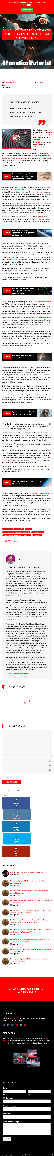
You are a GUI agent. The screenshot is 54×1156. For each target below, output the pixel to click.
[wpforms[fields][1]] (27, 1077)
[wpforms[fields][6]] (27, 1085)
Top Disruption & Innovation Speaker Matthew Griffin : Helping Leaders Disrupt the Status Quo (30, 888)
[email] (27, 765)
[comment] (27, 743)
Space (4, 85)
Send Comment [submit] (11, 782)
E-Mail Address (9, 1074)
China (31, 158)
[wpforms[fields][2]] (27, 1105)
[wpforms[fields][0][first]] (14, 1067)
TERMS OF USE (38, 1150)
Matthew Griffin (9, 83)
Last (29, 1070)
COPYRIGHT (14, 1150)
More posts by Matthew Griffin (18, 674)
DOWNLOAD (27, 10)
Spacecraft (37, 535)
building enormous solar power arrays (39, 493)
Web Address (7, 1090)
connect (43, 142)
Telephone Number (10, 1082)
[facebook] (4, 1001)
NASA (41, 217)
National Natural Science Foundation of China (16, 535)
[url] (27, 770)
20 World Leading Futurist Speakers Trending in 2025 (28, 849)
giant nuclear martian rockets (18, 158)
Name (5, 1064)
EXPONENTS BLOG (25, 1150)
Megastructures (38, 532)
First (4, 1070)
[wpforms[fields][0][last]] (39, 1067)
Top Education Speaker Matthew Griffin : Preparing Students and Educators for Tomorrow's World (30, 907)
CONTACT (5, 1150)
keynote (37, 144)
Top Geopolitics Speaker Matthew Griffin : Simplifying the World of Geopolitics (29, 868)
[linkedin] (12, 1001)
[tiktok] (17, 1001)
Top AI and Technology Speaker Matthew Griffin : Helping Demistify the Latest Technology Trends (29, 897)
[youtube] (25, 1001)
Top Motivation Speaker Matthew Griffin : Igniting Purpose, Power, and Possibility (29, 936)
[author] (27, 760)
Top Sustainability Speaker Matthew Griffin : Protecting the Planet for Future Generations (29, 917)
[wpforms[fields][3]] (27, 1093)
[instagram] (8, 1001)
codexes (36, 147)
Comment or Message (11, 1098)
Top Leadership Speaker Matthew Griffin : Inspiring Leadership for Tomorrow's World (31, 878)
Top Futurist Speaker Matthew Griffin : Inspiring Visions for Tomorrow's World (29, 858)
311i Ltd (16, 1132)
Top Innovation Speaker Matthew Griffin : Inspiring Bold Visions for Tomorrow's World (31, 927)
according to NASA (12, 260)
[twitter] (21, 1001)
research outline (39, 192)
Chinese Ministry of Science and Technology (16, 532)
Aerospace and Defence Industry (13, 529)
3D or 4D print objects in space (40, 302)
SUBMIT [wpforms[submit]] (7, 1115)
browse (43, 147)
